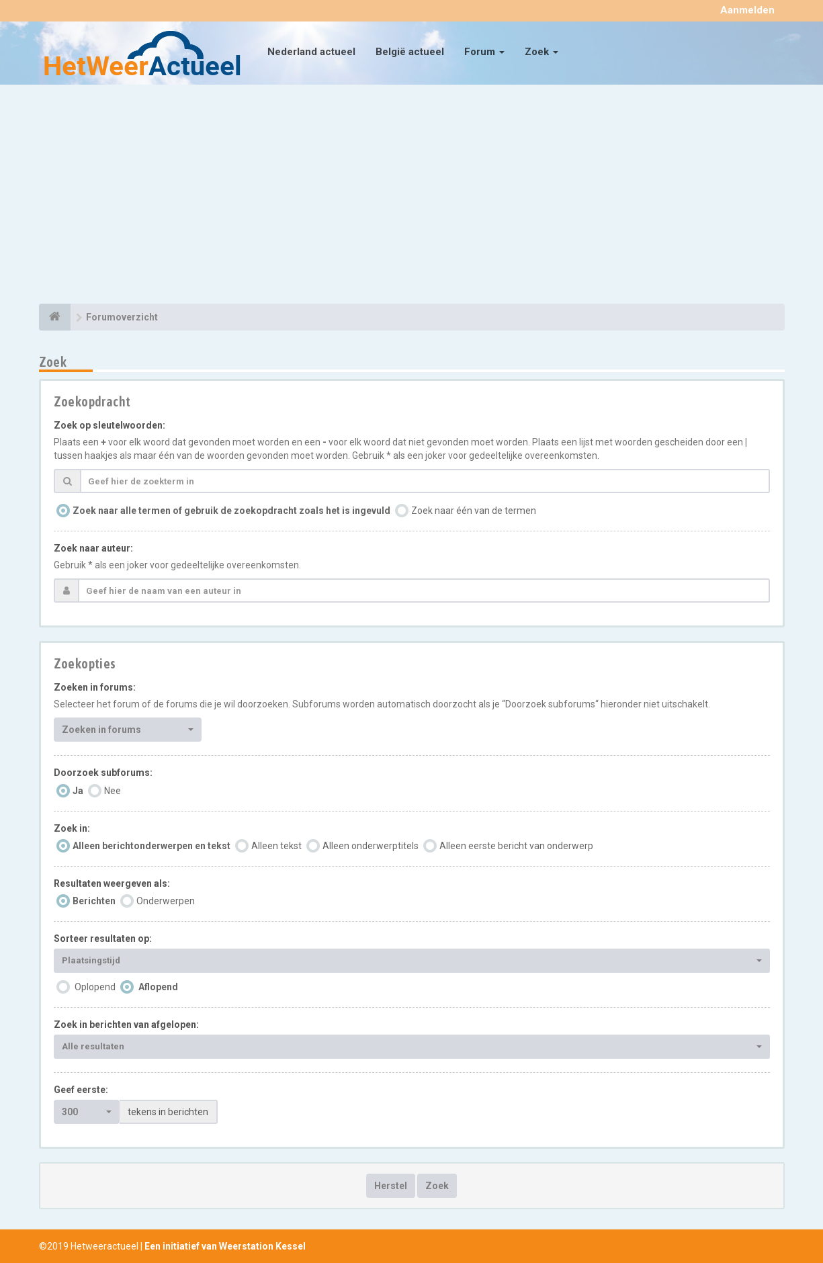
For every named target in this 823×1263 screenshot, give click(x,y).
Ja (78, 790)
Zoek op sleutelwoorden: (109, 425)
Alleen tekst (276, 845)
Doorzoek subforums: (103, 772)
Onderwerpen (165, 901)
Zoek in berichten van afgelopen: (126, 1024)
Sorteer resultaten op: (103, 938)
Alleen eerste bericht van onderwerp (516, 845)
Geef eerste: (81, 1089)
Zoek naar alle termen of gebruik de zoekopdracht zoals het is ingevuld (231, 510)
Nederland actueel (311, 52)
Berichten (94, 901)
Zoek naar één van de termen (473, 510)
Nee (112, 790)
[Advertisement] (412, 196)
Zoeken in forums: (95, 687)
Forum (484, 52)
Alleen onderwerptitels (370, 845)
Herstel (390, 1185)
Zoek (541, 52)
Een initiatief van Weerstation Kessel (225, 1246)
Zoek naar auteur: (93, 548)
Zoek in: (72, 828)
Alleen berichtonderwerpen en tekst (151, 845)
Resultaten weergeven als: (112, 883)
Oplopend (95, 987)
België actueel (410, 52)
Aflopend (158, 987)
